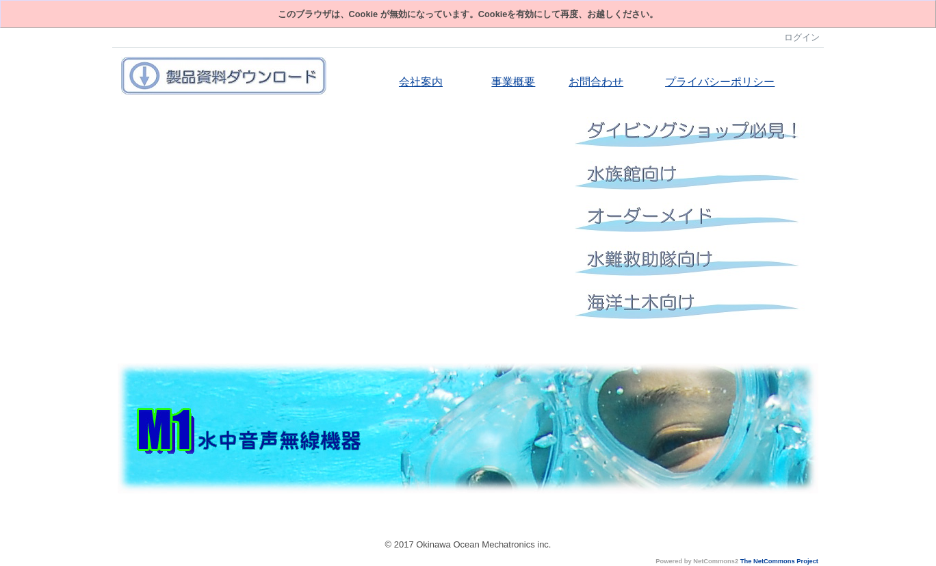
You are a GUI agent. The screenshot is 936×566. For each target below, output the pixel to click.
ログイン (802, 37)
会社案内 (421, 82)
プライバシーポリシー (720, 82)
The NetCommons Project (779, 561)
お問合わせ (596, 82)
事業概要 (513, 82)
